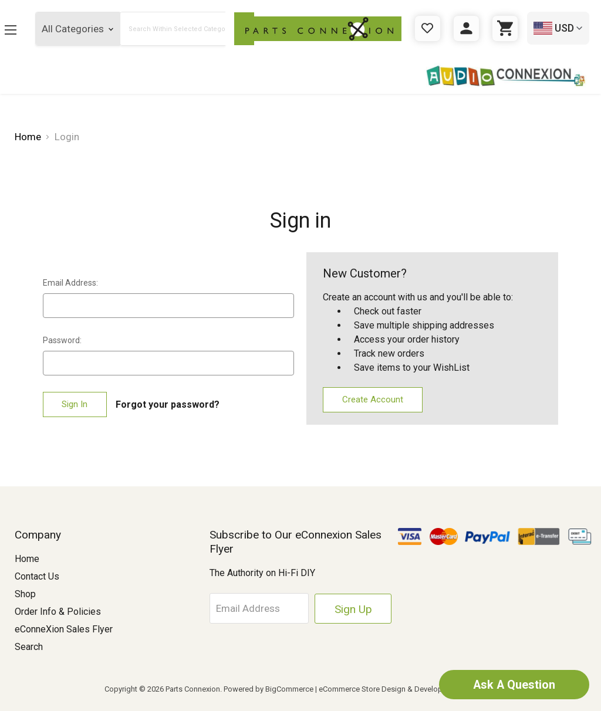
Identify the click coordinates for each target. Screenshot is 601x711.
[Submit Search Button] (223, 28)
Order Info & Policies (58, 611)
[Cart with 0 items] (505, 28)
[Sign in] (466, 28)
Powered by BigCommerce (268, 689)
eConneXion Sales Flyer (64, 629)
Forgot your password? (168, 404)
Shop (25, 594)
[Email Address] (263, 608)
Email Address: (70, 282)
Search (29, 646)
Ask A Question (513, 685)
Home (27, 558)
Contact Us (37, 576)
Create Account (372, 399)
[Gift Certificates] (427, 28)
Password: (62, 340)
